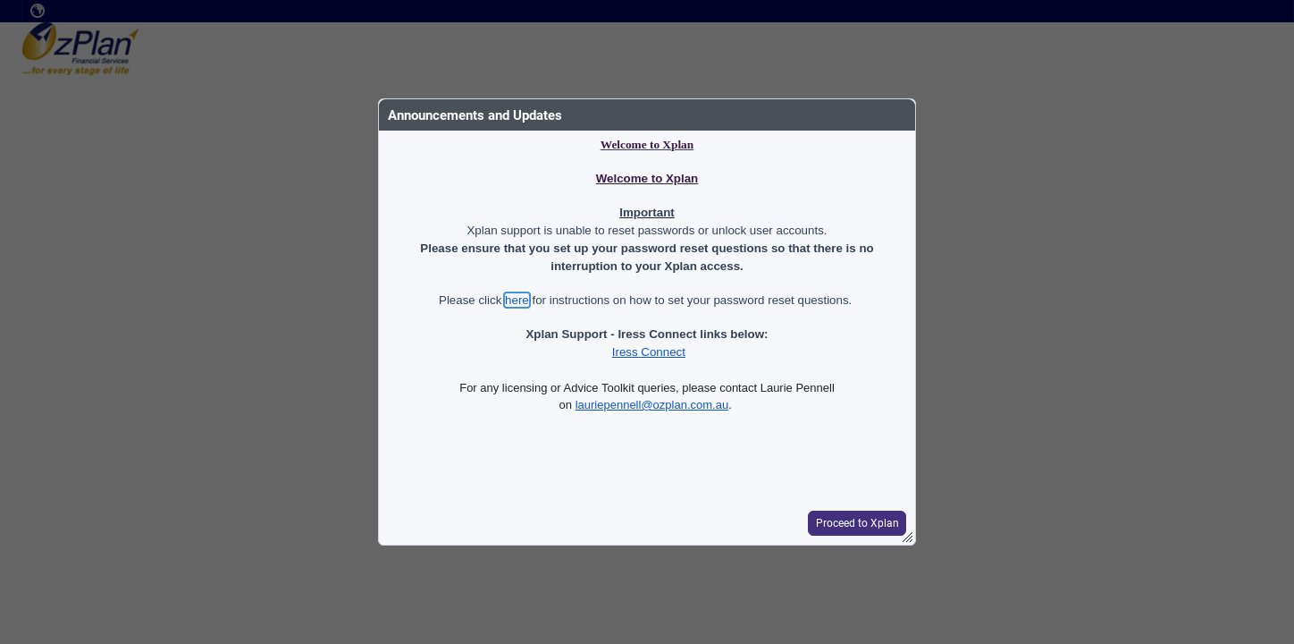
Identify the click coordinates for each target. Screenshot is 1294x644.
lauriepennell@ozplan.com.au (652, 404)
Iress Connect (648, 352)
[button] (856, 523)
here (517, 300)
